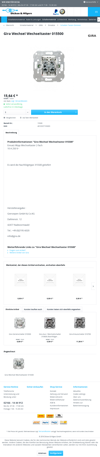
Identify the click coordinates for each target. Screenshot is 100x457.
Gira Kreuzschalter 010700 (80, 334)
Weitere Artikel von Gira (18, 252)
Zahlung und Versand (59, 394)
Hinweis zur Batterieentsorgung (81, 404)
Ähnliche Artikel (12, 309)
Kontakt (53, 391)
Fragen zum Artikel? (16, 250)
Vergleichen (10, 118)
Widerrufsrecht (56, 397)
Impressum (54, 408)
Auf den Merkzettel (29, 118)
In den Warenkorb (60, 112)
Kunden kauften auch (33, 309)
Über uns (77, 397)
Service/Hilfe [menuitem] (90, 2)
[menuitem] (59, 11)
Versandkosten (45, 431)
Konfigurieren (56, 453)
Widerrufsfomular (57, 400)
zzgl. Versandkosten (19, 101)
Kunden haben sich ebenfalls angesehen (63, 309)
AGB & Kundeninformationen (59, 404)
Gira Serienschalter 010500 (20, 334)
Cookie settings (79, 394)
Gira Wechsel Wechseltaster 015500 (19, 375)
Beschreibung (11, 132)
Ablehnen (42, 453)
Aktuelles (77, 391)
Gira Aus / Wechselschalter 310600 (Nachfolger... (50, 335)
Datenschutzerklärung (82, 400)
